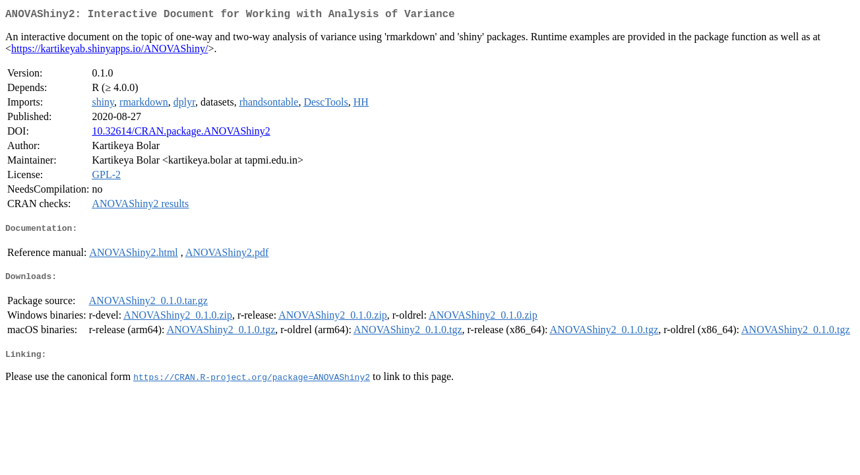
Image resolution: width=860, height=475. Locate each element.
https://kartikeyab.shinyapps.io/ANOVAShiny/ (109, 51)
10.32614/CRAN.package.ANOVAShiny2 (181, 133)
